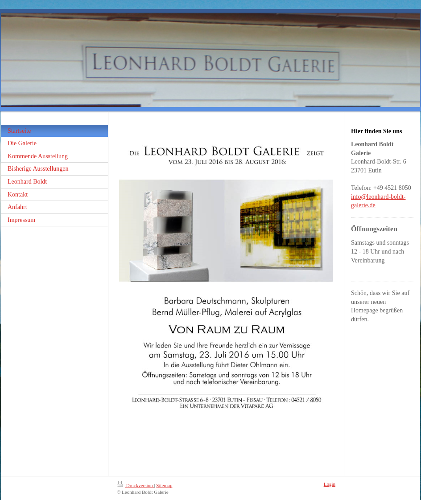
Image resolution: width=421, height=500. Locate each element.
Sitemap (164, 485)
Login (329, 484)
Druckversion (135, 485)
